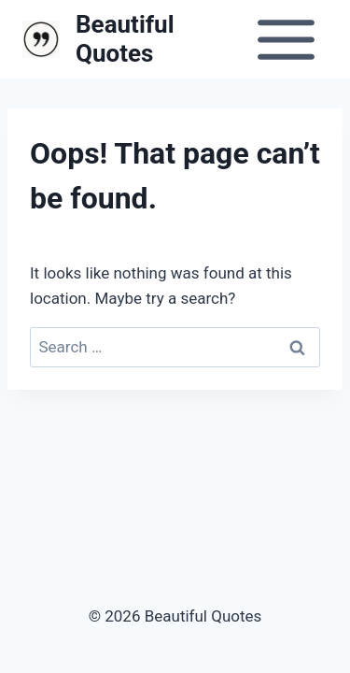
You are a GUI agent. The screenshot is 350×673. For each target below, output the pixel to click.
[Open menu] (286, 39)
